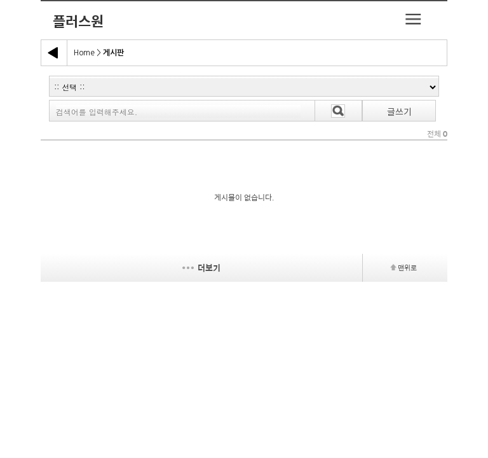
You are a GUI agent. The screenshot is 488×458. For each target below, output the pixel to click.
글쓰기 (399, 111)
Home (84, 53)
